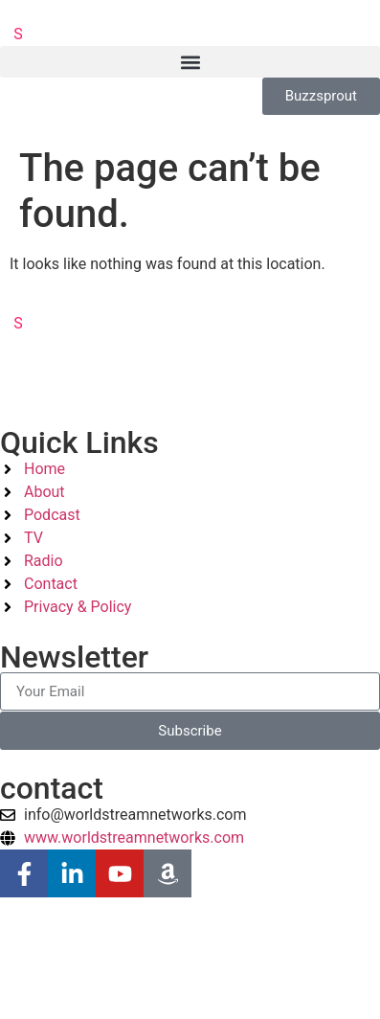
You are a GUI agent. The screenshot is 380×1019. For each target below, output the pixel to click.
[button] (190, 62)
